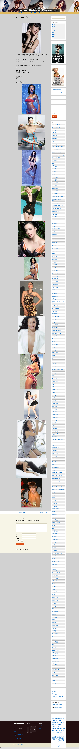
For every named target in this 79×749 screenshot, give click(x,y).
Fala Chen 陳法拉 (54, 243)
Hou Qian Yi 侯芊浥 (54, 311)
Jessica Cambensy (55, 336)
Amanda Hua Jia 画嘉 (55, 133)
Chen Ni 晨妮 (54, 174)
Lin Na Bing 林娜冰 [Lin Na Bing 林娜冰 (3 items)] (61, 737)
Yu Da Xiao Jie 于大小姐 (55, 634)
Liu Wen (53, 430)
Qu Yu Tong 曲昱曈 (54, 514)
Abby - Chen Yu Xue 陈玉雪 (56, 124)
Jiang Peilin (53, 341)
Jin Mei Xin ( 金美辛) (55, 349)
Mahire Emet (54, 458)
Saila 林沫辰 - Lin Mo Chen (56, 522)
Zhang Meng (54, 656)
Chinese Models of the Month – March (57, 205)
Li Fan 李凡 (53, 383)
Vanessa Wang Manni (55, 559)
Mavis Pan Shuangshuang (55, 459)
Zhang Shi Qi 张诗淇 (55, 659)
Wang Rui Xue (54, 573)
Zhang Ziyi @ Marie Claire (55, 669)
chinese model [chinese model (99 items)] (56, 728)
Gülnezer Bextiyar (54, 279)
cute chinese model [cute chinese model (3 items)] (56, 732)
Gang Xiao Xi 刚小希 (55, 270)
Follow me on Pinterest (55, 97)
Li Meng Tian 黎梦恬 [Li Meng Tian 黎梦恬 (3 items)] (56, 737)
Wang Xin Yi (53, 581)
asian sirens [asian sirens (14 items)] (54, 718)
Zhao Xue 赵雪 (54, 670)
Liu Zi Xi (53, 442)
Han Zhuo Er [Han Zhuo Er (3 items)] (53, 735)
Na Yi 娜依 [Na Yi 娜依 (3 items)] (60, 740)
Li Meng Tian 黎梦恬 (55, 387)
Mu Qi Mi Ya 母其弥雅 (55, 494)
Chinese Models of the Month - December (58, 196)
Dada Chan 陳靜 (54, 223)
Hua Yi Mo (53, 314)
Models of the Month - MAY (56, 481)
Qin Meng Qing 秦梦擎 (55, 508)
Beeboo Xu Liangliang (55, 149)
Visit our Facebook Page (56, 89)
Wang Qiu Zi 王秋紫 (55, 570)
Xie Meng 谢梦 (54, 608)
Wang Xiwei (53, 583)
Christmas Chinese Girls (55, 211)
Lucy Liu (53, 445)
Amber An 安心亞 (54, 135)
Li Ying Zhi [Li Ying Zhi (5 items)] (57, 739)
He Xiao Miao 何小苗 (55, 303)
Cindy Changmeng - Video (56, 217)
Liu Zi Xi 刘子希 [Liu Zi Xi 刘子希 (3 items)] (53, 739)
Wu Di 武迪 (53, 595)
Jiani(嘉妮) (53, 347)
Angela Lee (53, 143)
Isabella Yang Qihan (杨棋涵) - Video (57, 330)
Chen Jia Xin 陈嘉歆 (55, 169)
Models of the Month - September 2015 (58, 489)
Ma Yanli (53, 455)
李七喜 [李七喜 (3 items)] (58, 746)
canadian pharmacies (55, 704)
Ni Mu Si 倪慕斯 (54, 500)
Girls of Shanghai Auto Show (56, 275)
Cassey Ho (53, 163)
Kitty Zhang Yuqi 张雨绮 (55, 364)
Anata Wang (53, 140)
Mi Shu (53, 464)
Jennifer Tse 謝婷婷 (55, 335)
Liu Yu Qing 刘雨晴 (54, 437)
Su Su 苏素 (53, 541)
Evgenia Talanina (54, 240)
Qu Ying (53, 512)
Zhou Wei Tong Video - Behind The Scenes (58, 677)
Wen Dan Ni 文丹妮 (54, 591)
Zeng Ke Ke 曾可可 (55, 645)
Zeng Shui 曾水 (54, 647)
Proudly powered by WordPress (18, 744)
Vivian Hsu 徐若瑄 (54, 564)
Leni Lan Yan (53, 375)
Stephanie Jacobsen (55, 539)
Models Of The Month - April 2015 (57, 472)
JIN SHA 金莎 (54, 350)
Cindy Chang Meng (54, 216)
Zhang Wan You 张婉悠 (55, 661)
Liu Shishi (53, 426)
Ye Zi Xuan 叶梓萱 (54, 628)
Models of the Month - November (57, 483)
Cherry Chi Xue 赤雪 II (55, 188)
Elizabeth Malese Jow (55, 237)
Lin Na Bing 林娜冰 (54, 409)
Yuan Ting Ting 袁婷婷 (55, 642)
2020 (53, 24)
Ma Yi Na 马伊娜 (54, 456)
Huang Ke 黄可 (43, 512)
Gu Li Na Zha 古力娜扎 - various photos (57, 276)
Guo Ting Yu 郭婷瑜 (55, 281)
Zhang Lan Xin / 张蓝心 (55, 653)
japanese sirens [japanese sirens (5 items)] (60, 736)
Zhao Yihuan (53, 672)
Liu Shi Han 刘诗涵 (54, 422)
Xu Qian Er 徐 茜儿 (54, 617)
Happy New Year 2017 (55, 298)
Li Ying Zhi (53, 398)
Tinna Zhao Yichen (54, 556)
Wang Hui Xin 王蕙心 (55, 566)
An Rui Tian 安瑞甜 (54, 138)
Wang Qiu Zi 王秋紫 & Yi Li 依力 (56, 572)
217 (53, 36)
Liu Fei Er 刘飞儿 (54, 419)
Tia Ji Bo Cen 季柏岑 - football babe (57, 553)
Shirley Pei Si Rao (54, 533)
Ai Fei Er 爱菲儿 (54, 130)
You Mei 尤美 (54, 630)
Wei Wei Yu (53, 589)
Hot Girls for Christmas (55, 308)
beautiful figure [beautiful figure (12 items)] (59, 722)
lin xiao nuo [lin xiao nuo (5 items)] (53, 738)
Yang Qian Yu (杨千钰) (55, 625)
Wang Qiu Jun (54, 569)
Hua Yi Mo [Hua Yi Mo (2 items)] (63, 735)
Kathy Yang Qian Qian (55, 355)
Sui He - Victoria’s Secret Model (56, 545)
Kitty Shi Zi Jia (54, 361)
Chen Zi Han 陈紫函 (55, 182)
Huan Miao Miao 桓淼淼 (55, 316)
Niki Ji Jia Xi (53, 505)
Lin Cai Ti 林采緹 (54, 406)
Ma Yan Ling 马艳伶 (55, 453)
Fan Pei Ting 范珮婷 (55, 248)
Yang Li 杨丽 (53, 620)
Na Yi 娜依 (53, 495)
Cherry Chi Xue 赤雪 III (55, 190)
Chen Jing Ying (54, 171)
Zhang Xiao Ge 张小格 (55, 663)
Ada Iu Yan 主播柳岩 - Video (56, 127)
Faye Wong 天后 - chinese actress (57, 251)
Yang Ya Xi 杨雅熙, (54, 627)
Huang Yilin (53, 322)
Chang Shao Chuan (54, 165)
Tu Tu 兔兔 (53, 558)
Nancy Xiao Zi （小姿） (55, 498)
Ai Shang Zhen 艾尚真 (55, 132)
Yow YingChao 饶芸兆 (55, 633)
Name (17, 534)
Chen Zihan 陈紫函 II (55, 185)
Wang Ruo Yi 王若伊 (55, 575)
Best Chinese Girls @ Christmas (56, 152)
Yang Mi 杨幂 (54, 622)
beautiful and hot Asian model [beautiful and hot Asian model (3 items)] (60, 718)
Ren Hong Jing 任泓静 (55, 516)
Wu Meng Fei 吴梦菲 (55, 597)
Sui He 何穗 (53, 544)
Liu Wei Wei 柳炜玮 (54, 428)
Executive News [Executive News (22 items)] (55, 734)
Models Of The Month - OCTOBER (57, 484)
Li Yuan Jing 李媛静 (55, 403)
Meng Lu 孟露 (54, 461)
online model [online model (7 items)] (56, 741)
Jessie (53, 338)
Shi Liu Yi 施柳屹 (54, 528)
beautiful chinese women (35, 19)
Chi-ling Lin (53, 191)
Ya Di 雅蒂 (53, 619)
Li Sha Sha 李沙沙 (54, 394)
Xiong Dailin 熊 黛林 (55, 611)
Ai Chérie (53, 129)
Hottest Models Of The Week (56, 310)
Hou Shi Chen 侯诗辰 (55, 313)
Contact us (41, 12)
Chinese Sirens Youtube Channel (57, 208)
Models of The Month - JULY (56, 478)
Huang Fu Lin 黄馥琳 (55, 317)
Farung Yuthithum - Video (55, 250)
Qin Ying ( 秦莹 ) (54, 509)
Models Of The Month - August (56, 473)
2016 (53, 30)
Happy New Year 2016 (55, 296)
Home (14, 12)
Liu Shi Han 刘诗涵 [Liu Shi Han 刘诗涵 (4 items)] (59, 738)
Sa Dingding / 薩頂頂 (55, 520)
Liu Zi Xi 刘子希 (54, 444)
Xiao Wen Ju (53, 605)
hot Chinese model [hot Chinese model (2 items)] (57, 735)
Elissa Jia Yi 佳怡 (54, 234)
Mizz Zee (53, 469)
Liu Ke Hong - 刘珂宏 (55, 420)
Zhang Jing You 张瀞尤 (55, 650)
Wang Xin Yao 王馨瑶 (55, 580)
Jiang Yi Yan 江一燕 (55, 344)
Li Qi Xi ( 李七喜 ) (54, 390)
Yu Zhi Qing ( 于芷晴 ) (55, 641)
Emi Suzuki (53, 239)
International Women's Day (56, 325)
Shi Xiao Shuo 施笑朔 (55, 531)
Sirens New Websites (55, 534)
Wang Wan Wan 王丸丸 (55, 577)
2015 (53, 32)
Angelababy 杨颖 (54, 144)
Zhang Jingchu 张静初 (55, 652)
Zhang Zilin (53, 666)
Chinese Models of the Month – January (58, 203)
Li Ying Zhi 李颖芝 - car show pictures (57, 401)
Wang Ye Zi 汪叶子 (54, 584)
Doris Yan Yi (53, 231)
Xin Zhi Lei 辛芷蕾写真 (55, 609)
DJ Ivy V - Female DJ (55, 229)
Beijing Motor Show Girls (55, 151)
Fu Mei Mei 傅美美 (54, 259)
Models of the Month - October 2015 (57, 486)
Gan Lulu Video (54, 267)
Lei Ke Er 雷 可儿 (54, 372)
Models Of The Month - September (57, 487)
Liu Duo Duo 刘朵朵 (55, 417)
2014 (53, 34)
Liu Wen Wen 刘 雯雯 (55, 433)
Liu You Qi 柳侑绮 (54, 436)
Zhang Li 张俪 (54, 655)
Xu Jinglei (53, 616)
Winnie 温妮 (53, 594)
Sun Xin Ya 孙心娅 (54, 548)
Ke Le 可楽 (53, 358)
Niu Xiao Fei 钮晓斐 (55, 506)
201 (53, 38)
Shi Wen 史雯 (54, 530)
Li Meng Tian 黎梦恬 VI (55, 389)
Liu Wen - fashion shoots (55, 431)
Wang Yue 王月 (54, 586)
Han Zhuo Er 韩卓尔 (55, 286)
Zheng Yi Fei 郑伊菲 (55, 675)
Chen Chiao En (54, 168)
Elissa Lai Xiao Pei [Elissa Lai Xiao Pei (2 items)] (61, 732)
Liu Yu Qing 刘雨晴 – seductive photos (57, 696)
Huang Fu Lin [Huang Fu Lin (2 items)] (60, 735)
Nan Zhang (53, 497)
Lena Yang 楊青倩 (54, 373)
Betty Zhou (53, 158)
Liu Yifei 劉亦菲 (54, 434)
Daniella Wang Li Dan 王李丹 (56, 228)
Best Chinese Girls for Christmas (57, 154)
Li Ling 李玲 (53, 386)
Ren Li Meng (53, 517)
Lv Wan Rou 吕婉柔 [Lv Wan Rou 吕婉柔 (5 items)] (61, 739)
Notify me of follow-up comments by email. (24, 547)
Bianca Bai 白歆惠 (54, 160)
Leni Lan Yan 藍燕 (54, 376)
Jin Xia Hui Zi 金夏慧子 (55, 352)
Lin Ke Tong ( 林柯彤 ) (55, 408)
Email (17, 536)
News (28, 12)
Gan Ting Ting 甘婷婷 (55, 268)
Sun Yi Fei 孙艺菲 (54, 550)
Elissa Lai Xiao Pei (54, 236)
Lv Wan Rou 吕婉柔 (54, 450)
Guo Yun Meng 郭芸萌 (55, 284)
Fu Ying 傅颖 (54, 262)
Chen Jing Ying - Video (55, 172)
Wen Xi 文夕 (53, 592)
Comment (18, 522)
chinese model (42, 19)
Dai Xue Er (53, 226)
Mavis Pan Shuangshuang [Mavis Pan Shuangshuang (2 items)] (54, 740)
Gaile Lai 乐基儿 (54, 264)
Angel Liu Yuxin (54, 141)
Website (17, 538)
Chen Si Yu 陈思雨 (54, 179)
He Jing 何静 (54, 299)
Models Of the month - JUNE (56, 480)
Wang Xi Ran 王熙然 (55, 578)
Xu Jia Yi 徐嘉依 (54, 614)
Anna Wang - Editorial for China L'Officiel (58, 147)
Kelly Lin (53, 360)
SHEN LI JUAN (54, 525)
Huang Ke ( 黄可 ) (54, 319)
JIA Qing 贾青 (54, 339)
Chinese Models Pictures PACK (56, 206)
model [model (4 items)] (58, 740)
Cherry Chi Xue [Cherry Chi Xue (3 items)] (55, 724)
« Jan (29, 733)
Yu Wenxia (53, 639)
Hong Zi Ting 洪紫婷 (55, 305)
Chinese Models (27, 19)
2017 (53, 28)
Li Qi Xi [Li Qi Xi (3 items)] (56, 738)
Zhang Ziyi (53, 667)
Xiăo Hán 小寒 (54, 602)
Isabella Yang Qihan (55, 327)
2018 (53, 26)
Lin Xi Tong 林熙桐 (54, 412)
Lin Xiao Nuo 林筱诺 (21, 512)
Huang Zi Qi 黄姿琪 (55, 324)
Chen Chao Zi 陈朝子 (55, 166)
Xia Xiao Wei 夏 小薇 (55, 600)
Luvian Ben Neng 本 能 (55, 447)
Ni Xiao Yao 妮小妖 (54, 503)
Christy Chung (54, 213)
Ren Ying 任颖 (54, 519)
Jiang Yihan (53, 346)
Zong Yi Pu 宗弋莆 (54, 683)
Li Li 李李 (53, 384)
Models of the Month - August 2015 (57, 475)
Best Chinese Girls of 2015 (56, 157)
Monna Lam (53, 492)
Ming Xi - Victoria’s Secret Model (56, 467)
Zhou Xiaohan (54, 678)
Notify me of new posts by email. (22, 549)
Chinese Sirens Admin (23, 20)
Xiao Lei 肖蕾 (54, 603)
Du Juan (53, 232)
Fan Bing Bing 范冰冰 (55, 245)
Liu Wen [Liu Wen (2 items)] (63, 738)
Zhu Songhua (54, 681)
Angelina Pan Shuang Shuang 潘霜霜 (57, 146)
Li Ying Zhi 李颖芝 (54, 400)
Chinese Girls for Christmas (56, 194)
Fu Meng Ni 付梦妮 (54, 261)
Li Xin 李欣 (53, 397)
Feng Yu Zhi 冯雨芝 (55, 256)
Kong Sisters (54, 366)
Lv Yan (53, 451)
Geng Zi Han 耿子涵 (55, 273)
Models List (41, 728)
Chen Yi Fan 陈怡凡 (55, 180)
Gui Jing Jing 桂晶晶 (55, 278)
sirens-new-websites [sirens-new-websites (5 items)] (59, 744)
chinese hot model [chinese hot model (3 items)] (58, 726)
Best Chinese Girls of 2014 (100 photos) (58, 155)
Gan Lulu (53, 265)
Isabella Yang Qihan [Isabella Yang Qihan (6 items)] (55, 736)
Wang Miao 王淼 (54, 567)
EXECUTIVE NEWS (54, 242)
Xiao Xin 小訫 (54, 606)
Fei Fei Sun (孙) (54, 253)
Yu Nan (53, 638)
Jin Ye (53, 353)
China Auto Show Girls (55, 193)
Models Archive (21, 12)
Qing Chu (53, 511)
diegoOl (15, 732)
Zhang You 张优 (54, 664)
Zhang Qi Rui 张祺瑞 (55, 658)
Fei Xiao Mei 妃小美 (55, 254)
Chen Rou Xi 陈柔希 (55, 176)
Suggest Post (34, 12)
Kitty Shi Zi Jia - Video (55, 363)
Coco (52, 219)
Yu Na (53, 636)
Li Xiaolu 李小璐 (54, 395)
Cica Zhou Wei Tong (55, 214)
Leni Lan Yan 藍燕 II (54, 378)
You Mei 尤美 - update (55, 631)
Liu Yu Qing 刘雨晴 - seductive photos (57, 439)
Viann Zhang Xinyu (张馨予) (56, 561)
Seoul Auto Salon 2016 (55, 523)
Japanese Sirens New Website (56, 333)
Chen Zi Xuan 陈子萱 (55, 183)
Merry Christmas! (54, 462)
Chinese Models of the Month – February (58, 202)
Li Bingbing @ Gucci (55, 381)
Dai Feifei (53, 225)
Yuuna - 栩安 (54, 644)
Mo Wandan (53, 470)
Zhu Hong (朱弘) (54, 680)
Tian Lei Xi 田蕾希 (54, 555)
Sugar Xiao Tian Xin (54, 542)
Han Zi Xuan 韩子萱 (55, 293)
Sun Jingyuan (54, 547)
